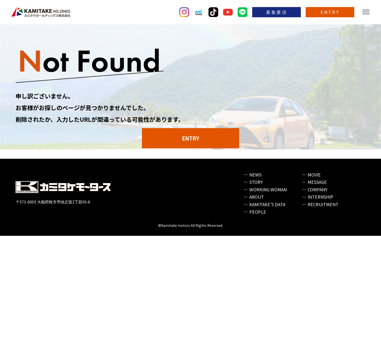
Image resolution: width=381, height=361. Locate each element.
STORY (256, 307)
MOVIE (314, 300)
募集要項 (276, 12)
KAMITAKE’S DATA (267, 329)
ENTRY (329, 12)
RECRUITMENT (323, 329)
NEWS (255, 300)
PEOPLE (257, 337)
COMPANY (318, 314)
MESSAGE (317, 307)
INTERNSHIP (320, 322)
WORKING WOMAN (268, 314)
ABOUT (256, 322)
